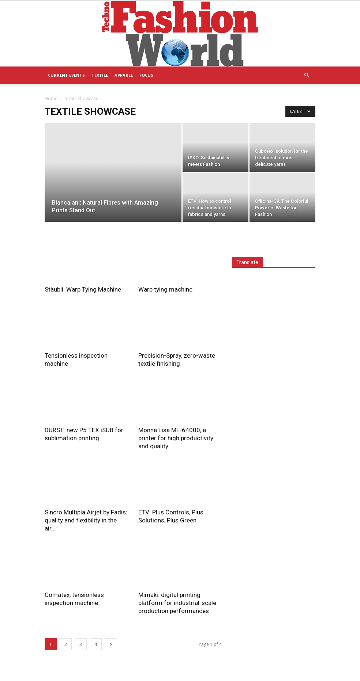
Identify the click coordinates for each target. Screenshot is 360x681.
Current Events (66, 75)
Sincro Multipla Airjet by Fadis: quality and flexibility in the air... (86, 520)
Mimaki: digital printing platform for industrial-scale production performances (177, 603)
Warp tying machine (165, 289)
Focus (146, 75)
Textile (99, 75)
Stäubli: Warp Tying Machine (83, 289)
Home (51, 98)
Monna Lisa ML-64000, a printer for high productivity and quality (175, 438)
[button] (306, 75)
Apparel (124, 75)
